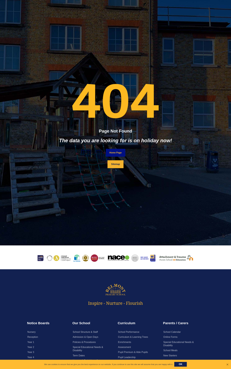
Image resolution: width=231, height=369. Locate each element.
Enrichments (124, 342)
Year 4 (30, 357)
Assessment (124, 347)
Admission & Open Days (85, 337)
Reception (32, 337)
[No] (227, 364)
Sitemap (115, 164)
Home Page (115, 152)
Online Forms (170, 337)
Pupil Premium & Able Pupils (133, 352)
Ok (180, 364)
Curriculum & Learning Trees (133, 337)
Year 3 (30, 352)
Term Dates (79, 355)
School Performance (128, 332)
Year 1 (30, 342)
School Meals (170, 350)
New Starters (170, 355)
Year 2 (30, 347)
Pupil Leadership (127, 357)
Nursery (31, 332)
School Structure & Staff (85, 332)
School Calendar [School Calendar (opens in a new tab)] (172, 332)
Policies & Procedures (84, 342)
